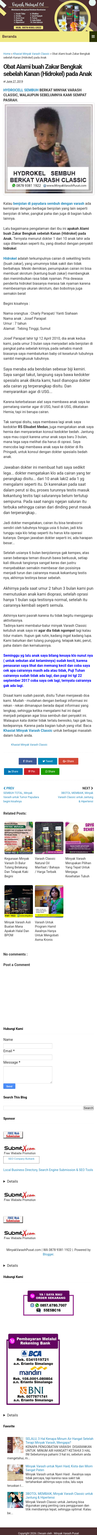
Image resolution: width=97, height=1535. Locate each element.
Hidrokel (10, 258)
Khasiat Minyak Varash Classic (31, 53)
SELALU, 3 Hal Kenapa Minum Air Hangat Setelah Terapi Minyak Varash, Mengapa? (59, 1440)
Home (6, 53)
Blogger (48, 1254)
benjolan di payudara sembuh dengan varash (48, 203)
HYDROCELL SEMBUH (20, 90)
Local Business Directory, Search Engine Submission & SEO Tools (48, 1170)
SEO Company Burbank (21, 1158)
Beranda (9, 36)
